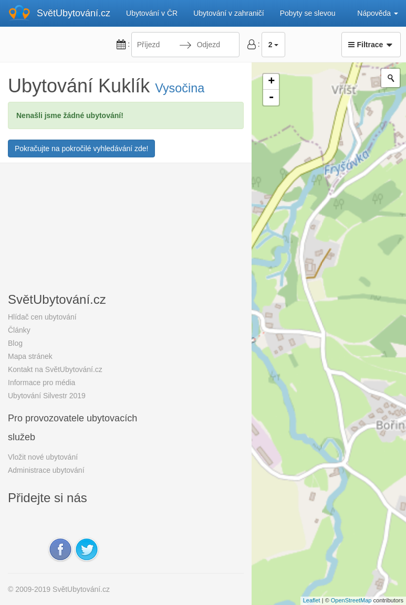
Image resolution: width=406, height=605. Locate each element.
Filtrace (371, 44)
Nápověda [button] (377, 13)
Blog (15, 343)
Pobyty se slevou (308, 13)
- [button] (271, 97)
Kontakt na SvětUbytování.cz (55, 369)
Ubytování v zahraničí (228, 13)
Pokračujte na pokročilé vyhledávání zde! (81, 148)
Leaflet (311, 600)
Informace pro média (41, 382)
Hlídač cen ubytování (42, 317)
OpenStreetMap (351, 600)
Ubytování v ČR (152, 13)
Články (19, 330)
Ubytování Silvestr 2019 (47, 395)
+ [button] (271, 82)
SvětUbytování (73, 13)
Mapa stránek (30, 356)
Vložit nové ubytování (43, 457)
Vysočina (179, 88)
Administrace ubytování (46, 470)
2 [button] (273, 44)
